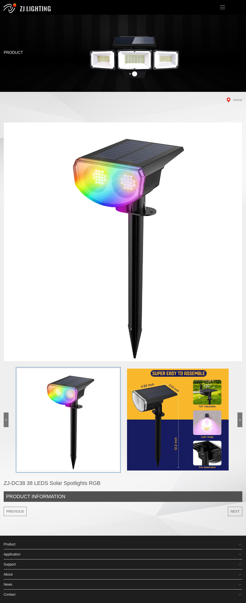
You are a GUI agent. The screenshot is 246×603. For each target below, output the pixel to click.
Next (235, 511)
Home (237, 100)
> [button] (240, 420)
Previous (15, 511)
